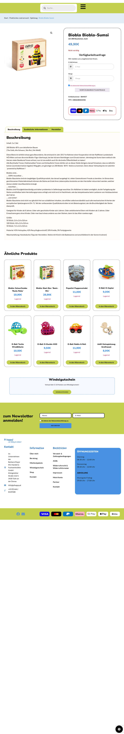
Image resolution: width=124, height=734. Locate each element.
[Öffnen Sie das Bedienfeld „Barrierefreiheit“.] (119, 729)
